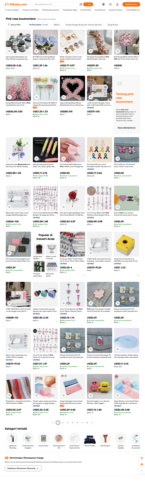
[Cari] (88, 4)
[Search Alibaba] (56, 4)
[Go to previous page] (53, 422)
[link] (142, 458)
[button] (80, 4)
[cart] (111, 5)
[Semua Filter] (14, 25)
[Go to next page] (92, 422)
